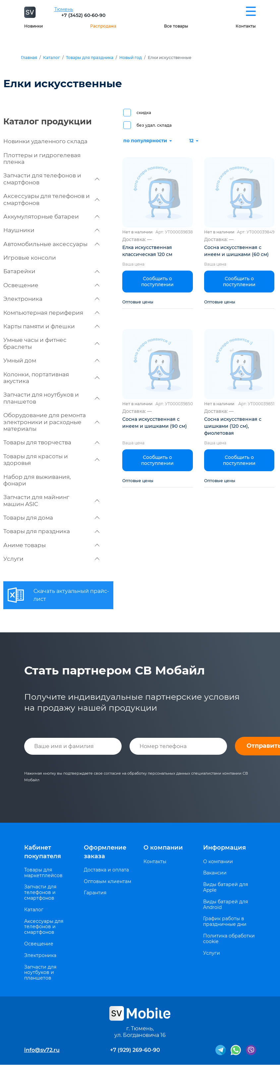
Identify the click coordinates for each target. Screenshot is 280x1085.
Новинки (33, 26)
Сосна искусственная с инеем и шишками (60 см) (236, 250)
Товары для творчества (51, 442)
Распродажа (103, 26)
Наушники (51, 230)
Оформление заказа (105, 852)
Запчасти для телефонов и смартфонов (51, 178)
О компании (163, 847)
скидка (144, 112)
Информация (224, 847)
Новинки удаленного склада (45, 141)
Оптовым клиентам (107, 881)
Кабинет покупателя (42, 852)
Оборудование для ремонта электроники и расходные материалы (51, 422)
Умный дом (51, 360)
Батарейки (51, 271)
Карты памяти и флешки (51, 326)
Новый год (130, 57)
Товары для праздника (89, 57)
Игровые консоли (29, 257)
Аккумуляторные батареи (51, 216)
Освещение (51, 285)
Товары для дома (51, 517)
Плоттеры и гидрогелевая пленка (42, 158)
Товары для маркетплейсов (43, 872)
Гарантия (95, 893)
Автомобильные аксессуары (51, 244)
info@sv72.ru (42, 1050)
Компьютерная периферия (51, 312)
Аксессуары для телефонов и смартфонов (51, 199)
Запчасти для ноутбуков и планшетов (51, 398)
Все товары (176, 26)
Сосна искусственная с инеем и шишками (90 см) (154, 422)
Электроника (51, 298)
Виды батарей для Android (225, 904)
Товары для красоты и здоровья (51, 459)
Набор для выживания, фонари (37, 480)
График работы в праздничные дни (225, 921)
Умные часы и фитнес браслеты (51, 343)
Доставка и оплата (106, 870)
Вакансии (215, 873)
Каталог (51, 57)
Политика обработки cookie (229, 938)
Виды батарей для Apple (225, 887)
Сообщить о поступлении (157, 281)
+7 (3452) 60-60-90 (83, 15)
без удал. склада (154, 125)
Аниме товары (51, 545)
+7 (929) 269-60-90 (135, 1050)
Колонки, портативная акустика (51, 377)
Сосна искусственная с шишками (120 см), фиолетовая (232, 426)
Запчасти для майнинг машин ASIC (51, 500)
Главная (29, 57)
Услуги (51, 558)
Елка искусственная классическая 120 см (147, 250)
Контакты (246, 26)
